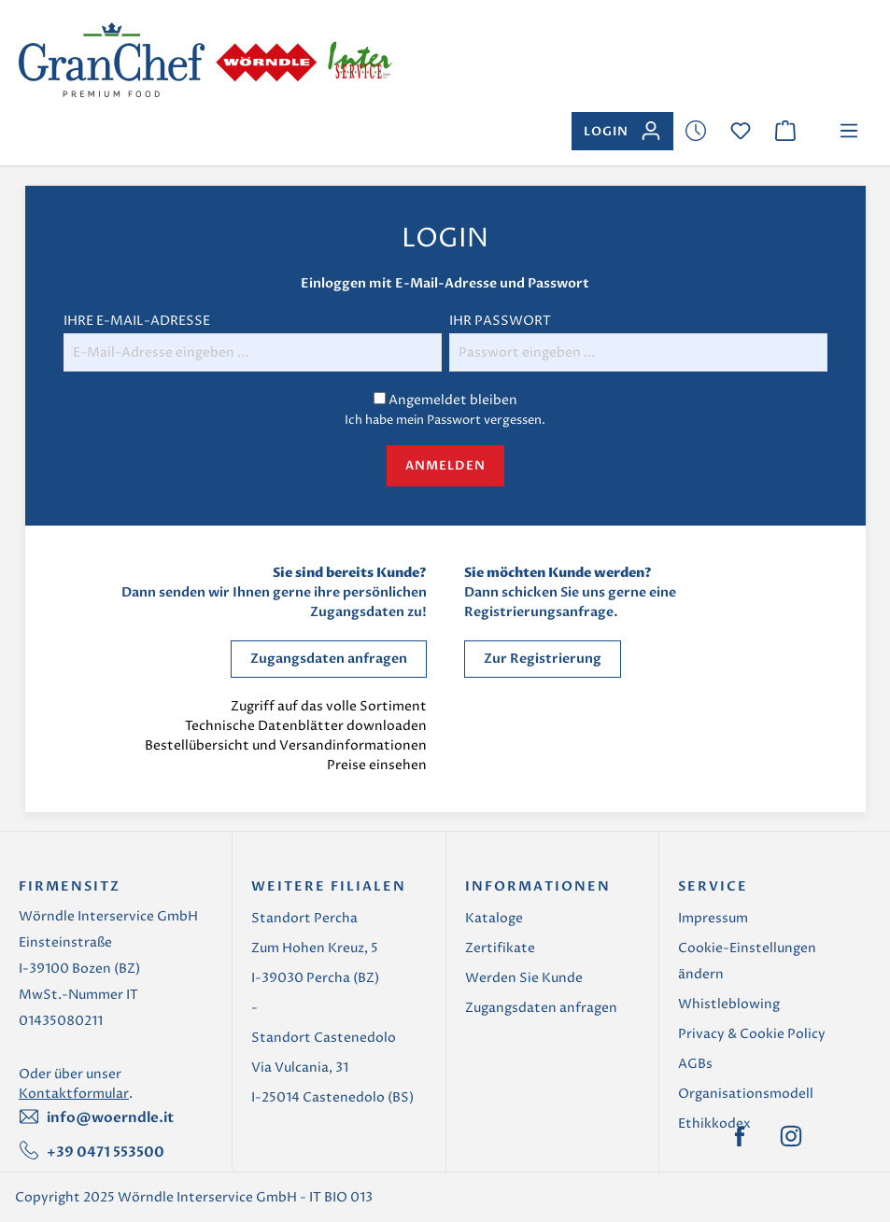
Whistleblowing (729, 1004)
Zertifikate (500, 948)
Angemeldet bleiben (452, 400)
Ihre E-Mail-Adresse (137, 321)
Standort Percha (304, 918)
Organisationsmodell (745, 1094)
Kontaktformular (74, 1094)
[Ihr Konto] (622, 131)
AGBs (695, 1064)
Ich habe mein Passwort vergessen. (445, 420)
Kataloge (494, 918)
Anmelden (445, 465)
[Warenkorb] (785, 131)
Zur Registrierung (542, 658)
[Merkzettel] (695, 131)
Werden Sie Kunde (524, 978)
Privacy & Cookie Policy (752, 1034)
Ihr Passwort (500, 321)
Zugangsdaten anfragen (328, 658)
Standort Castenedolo (323, 1037)
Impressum (713, 918)
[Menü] (848, 131)
